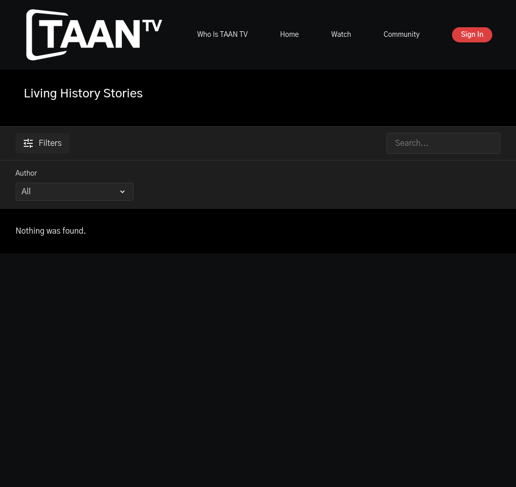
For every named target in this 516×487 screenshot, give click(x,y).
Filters (43, 143)
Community (401, 34)
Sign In (472, 34)
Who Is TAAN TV (222, 34)
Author (26, 173)
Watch (341, 34)
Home (289, 34)
